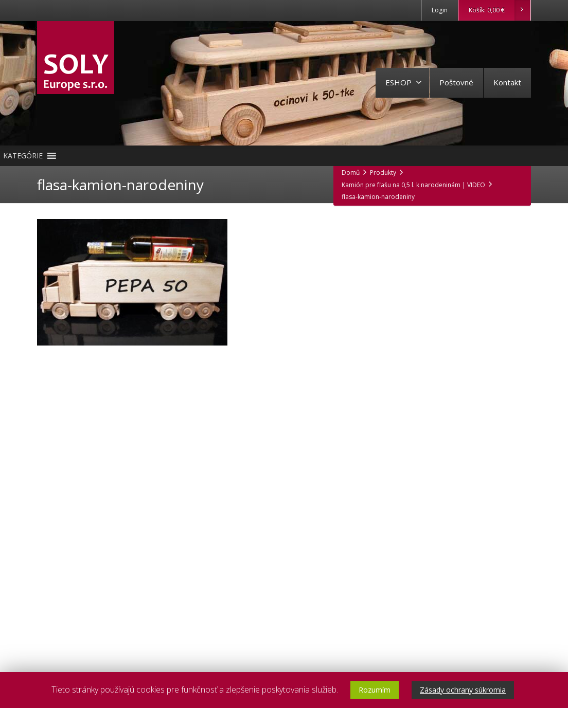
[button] (23, 156)
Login (440, 10)
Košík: (499, 10)
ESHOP (403, 82)
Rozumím (374, 690)
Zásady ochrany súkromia (463, 690)
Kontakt (507, 82)
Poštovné (456, 82)
